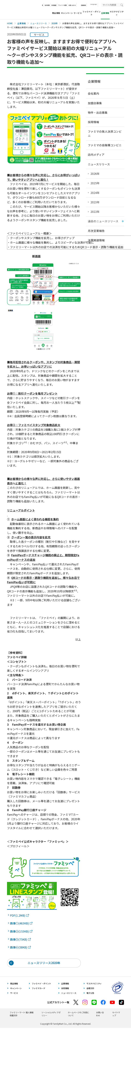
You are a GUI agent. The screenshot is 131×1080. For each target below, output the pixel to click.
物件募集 (47, 5)
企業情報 (21, 23)
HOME (10, 23)
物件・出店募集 (98, 112)
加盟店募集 (95, 103)
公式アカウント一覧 (58, 1002)
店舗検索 (83, 5)
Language (93, 4)
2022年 (95, 212)
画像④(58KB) (20, 947)
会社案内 (93, 93)
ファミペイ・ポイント (91, 13)
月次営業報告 (96, 231)
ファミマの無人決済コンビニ (105, 133)
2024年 (95, 193)
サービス (78, 13)
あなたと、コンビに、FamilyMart (24, 10)
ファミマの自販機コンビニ (105, 145)
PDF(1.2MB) (19, 915)
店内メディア (96, 154)
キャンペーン (67, 13)
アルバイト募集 (62, 5)
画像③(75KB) (20, 939)
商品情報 (56, 13)
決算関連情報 (96, 240)
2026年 (95, 174)
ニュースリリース (38, 23)
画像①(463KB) (21, 923)
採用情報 (53, 5)
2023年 (95, 202)
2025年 (95, 183)
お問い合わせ (72, 5)
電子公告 (90, 993)
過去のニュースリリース (103, 221)
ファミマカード (38, 988)
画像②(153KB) (21, 931)
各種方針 (90, 988)
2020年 (54, 23)
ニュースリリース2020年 (44, 963)
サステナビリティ (117, 13)
